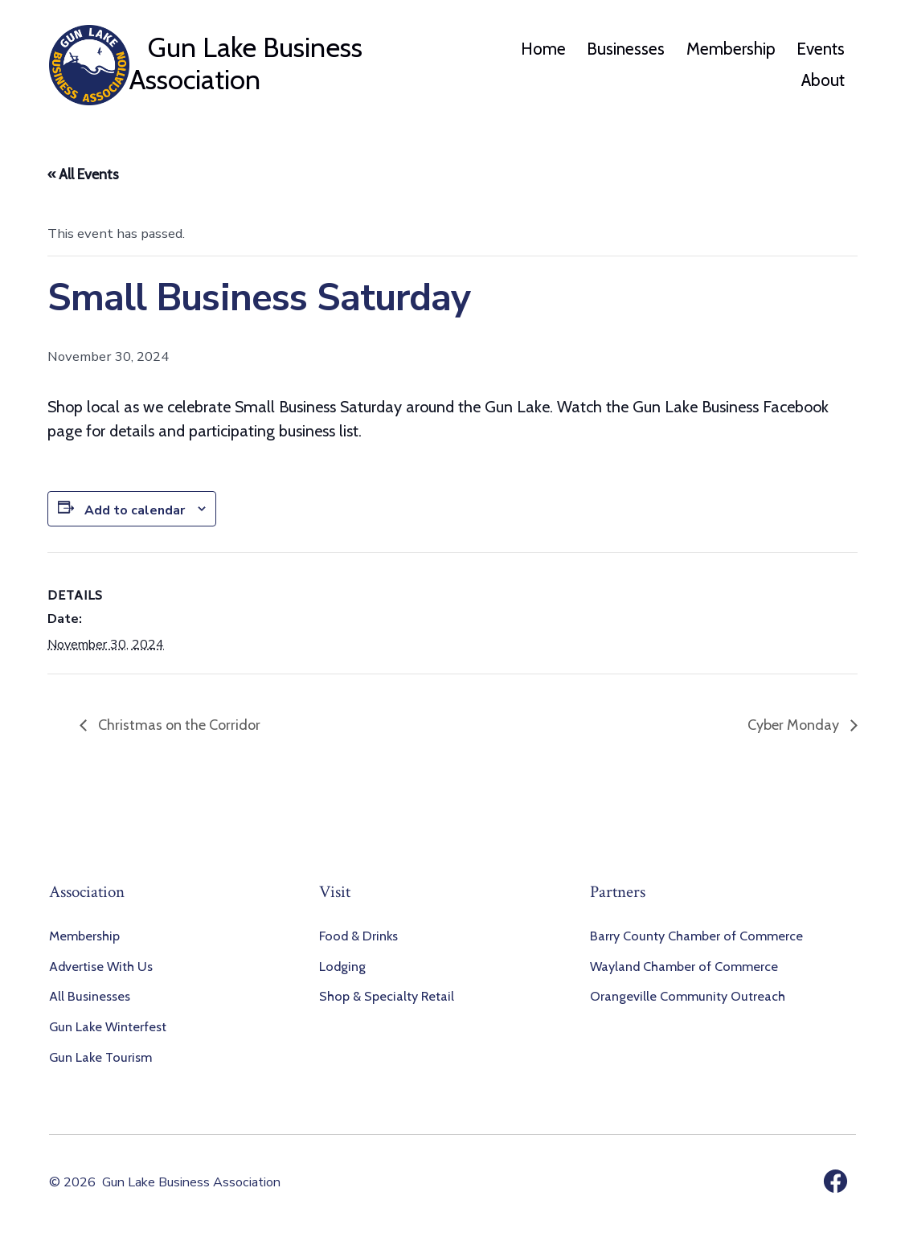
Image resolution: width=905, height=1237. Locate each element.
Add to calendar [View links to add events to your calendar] (134, 510)
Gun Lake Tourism (100, 1057)
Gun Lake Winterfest (107, 1026)
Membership (731, 49)
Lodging (342, 966)
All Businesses (89, 996)
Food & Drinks (358, 936)
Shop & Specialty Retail (386, 996)
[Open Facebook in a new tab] (835, 1181)
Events (820, 49)
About (823, 80)
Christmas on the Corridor (177, 725)
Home (543, 49)
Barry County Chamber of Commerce (696, 936)
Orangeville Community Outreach (687, 996)
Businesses (626, 49)
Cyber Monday (794, 725)
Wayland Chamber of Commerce (684, 966)
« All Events (83, 174)
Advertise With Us (101, 966)
